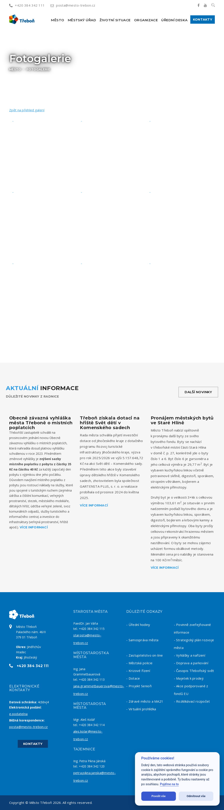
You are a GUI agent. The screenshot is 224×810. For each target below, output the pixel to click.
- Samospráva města (142, 640)
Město (57, 20)
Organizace (146, 20)
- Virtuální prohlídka (141, 709)
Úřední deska (174, 20)
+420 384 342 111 (27, 5)
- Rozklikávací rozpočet (192, 701)
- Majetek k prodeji (189, 678)
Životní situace (115, 20)
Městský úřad (82, 20)
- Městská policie (139, 663)
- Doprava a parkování (191, 663)
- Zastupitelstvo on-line (144, 655)
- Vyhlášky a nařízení (189, 655)
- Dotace (133, 678)
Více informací (34, 527)
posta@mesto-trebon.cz (73, 5)
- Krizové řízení (138, 670)
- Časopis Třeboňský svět (194, 670)
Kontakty (202, 19)
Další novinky (198, 392)
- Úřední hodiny (138, 624)
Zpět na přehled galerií (26, 110)
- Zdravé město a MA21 (144, 701)
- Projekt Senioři (139, 686)
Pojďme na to (169, 784)
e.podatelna (18, 714)
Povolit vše (159, 796)
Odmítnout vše (196, 796)
